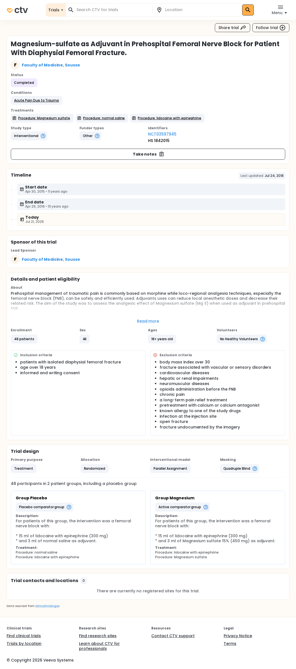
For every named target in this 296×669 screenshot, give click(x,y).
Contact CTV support (173, 635)
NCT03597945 (162, 133)
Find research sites (98, 635)
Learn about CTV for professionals (99, 646)
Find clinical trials (24, 635)
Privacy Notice (238, 635)
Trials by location (24, 643)
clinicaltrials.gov (47, 606)
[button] (36, 100)
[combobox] (112, 10)
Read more (148, 321)
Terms (230, 643)
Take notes (149, 154)
